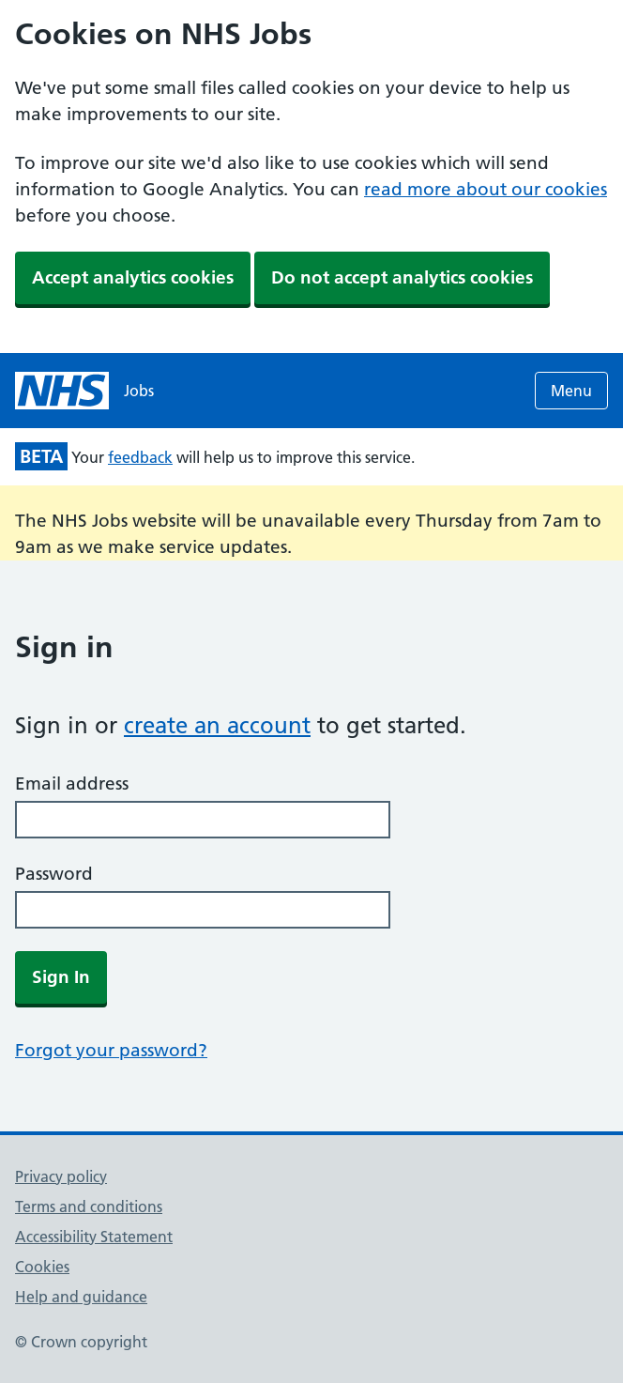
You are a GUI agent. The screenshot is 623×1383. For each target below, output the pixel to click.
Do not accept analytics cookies (402, 277)
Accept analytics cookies (133, 277)
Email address (72, 783)
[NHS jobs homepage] (84, 390)
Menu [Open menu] (571, 390)
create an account (217, 725)
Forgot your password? (111, 1050)
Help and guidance (81, 1296)
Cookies (42, 1266)
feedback (140, 457)
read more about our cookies (485, 189)
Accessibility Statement (94, 1236)
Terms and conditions (88, 1206)
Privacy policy (61, 1176)
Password (54, 873)
